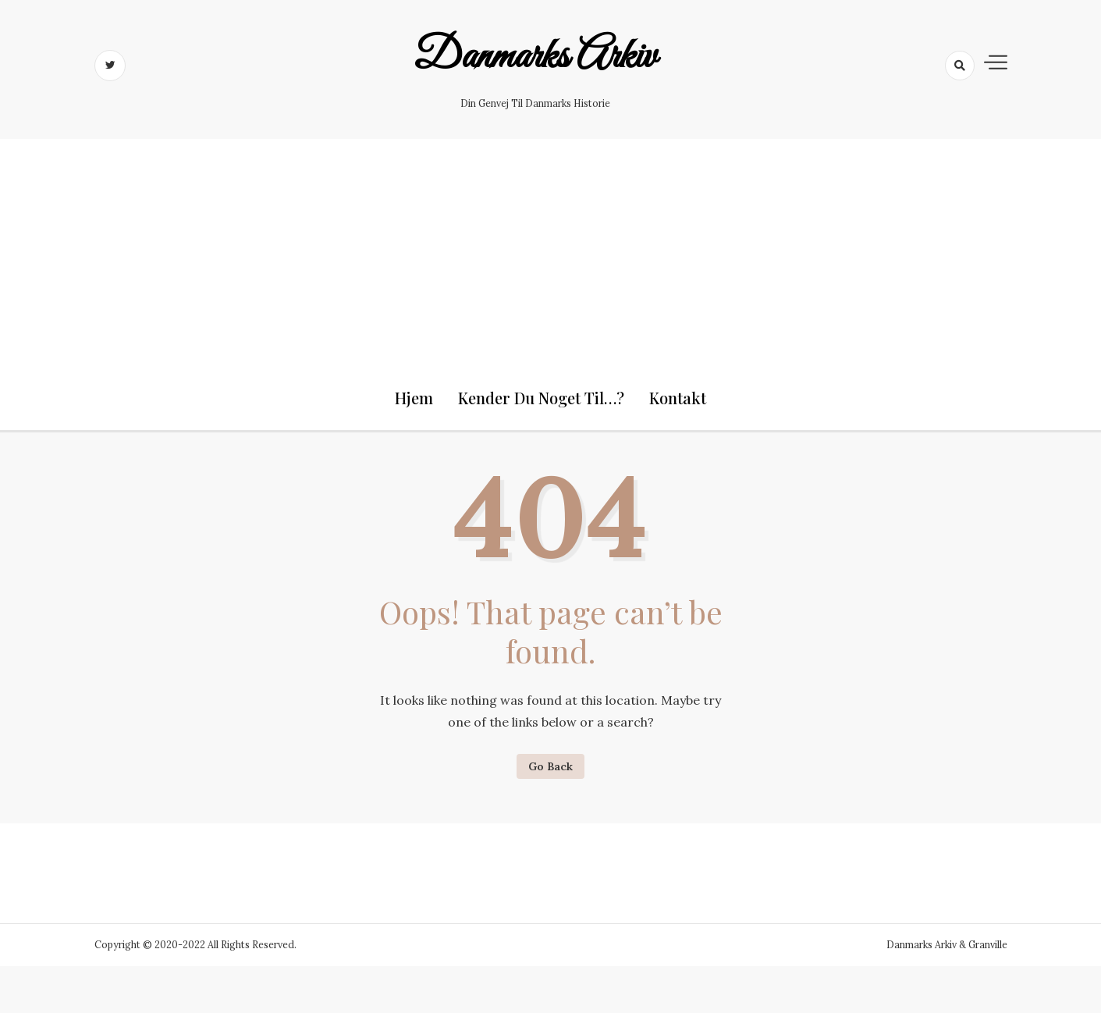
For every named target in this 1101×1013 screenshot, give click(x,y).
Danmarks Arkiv (535, 57)
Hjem (414, 397)
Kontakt (677, 397)
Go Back (550, 766)
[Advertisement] (550, 248)
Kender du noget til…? (541, 397)
